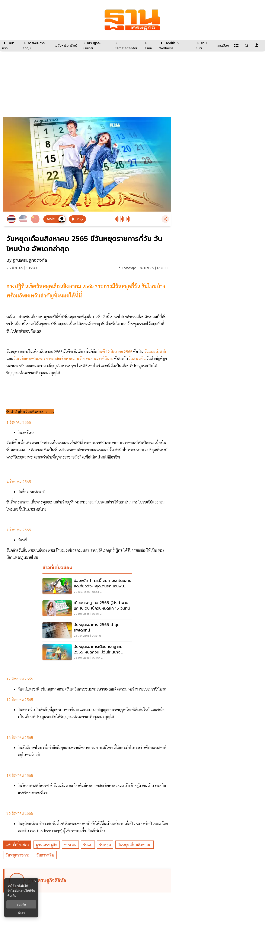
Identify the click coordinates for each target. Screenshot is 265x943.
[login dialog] (257, 45)
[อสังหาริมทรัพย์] (65, 45)
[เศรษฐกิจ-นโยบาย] (95, 45)
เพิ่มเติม (11, 895)
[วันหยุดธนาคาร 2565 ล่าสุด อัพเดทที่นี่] (87, 630)
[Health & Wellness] (175, 45)
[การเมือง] (222, 45)
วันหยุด (105, 844)
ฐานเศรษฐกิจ (46, 844)
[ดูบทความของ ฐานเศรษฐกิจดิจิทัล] (87, 881)
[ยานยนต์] (203, 45)
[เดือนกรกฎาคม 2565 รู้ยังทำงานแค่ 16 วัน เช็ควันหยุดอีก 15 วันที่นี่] (87, 608)
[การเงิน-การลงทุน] (36, 45)
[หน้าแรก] (10, 45)
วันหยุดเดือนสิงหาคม (134, 844)
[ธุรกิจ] (149, 45)
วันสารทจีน (45, 854)
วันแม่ (87, 844)
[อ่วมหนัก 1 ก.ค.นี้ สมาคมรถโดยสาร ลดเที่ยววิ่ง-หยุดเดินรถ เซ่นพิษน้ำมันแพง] (87, 586)
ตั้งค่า (21, 913)
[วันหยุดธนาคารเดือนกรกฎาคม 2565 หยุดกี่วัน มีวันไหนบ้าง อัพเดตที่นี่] (87, 652)
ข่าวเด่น (70, 844)
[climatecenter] (126, 45)
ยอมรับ (21, 904)
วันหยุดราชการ (18, 854)
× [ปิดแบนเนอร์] (35, 881)
